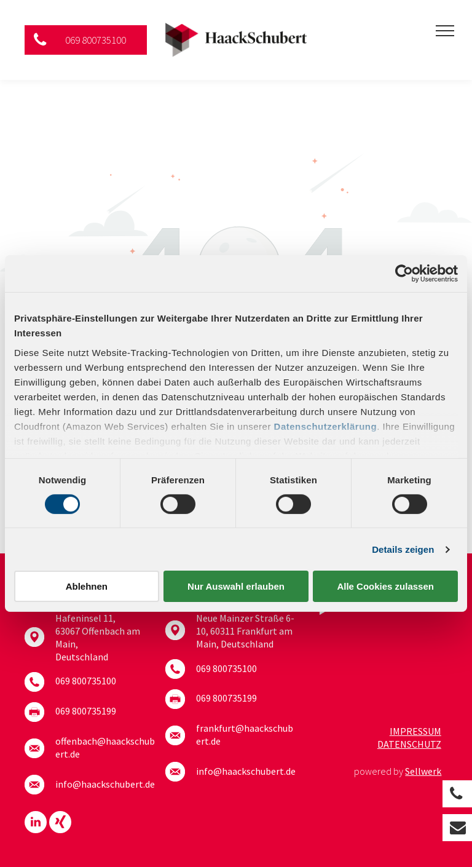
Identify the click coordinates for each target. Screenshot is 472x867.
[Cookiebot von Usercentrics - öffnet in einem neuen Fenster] (404, 273)
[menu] (445, 31)
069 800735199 (85, 711)
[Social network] (60, 823)
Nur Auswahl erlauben (236, 586)
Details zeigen (403, 549)
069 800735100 (85, 681)
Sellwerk (423, 771)
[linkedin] (36, 823)
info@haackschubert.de (105, 784)
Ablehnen (87, 586)
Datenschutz (409, 744)
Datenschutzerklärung (325, 426)
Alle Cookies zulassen (385, 586)
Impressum (415, 731)
